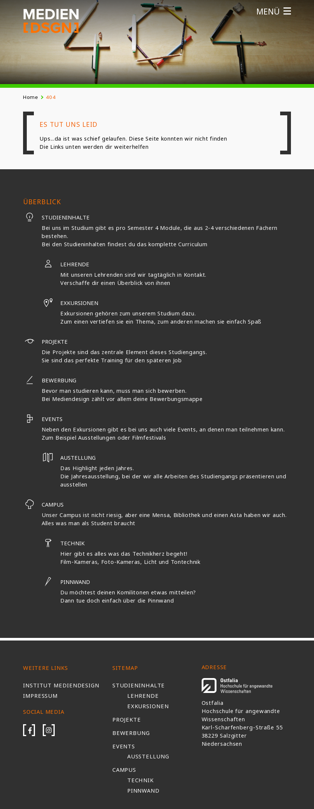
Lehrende (65, 264)
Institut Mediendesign (61, 685)
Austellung (69, 457)
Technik (63, 543)
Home (30, 97)
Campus (43, 504)
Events (43, 419)
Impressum (40, 695)
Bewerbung (49, 380)
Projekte (45, 341)
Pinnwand (66, 581)
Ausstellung (148, 756)
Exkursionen (70, 302)
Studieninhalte (56, 217)
